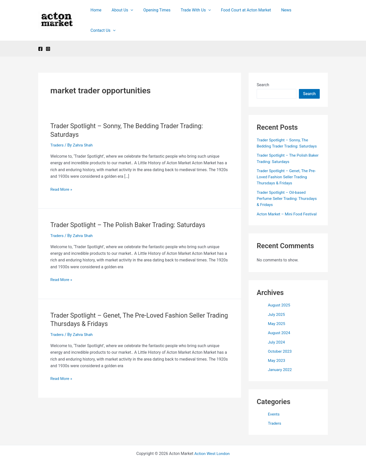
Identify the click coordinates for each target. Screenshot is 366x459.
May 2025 (277, 307)
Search (263, 69)
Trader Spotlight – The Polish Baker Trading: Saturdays (130, 209)
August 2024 (279, 316)
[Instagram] (48, 33)
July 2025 (276, 298)
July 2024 (276, 325)
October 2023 (280, 334)
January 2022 (280, 353)
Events (274, 397)
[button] (138, 13)
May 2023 (277, 344)
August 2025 (279, 289)
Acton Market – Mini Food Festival (287, 198)
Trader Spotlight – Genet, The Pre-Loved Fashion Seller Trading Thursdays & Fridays (287, 161)
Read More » (61, 174)
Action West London (212, 436)
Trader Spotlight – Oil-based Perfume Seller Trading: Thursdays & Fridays (288, 182)
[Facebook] (40, 33)
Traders (57, 129)
